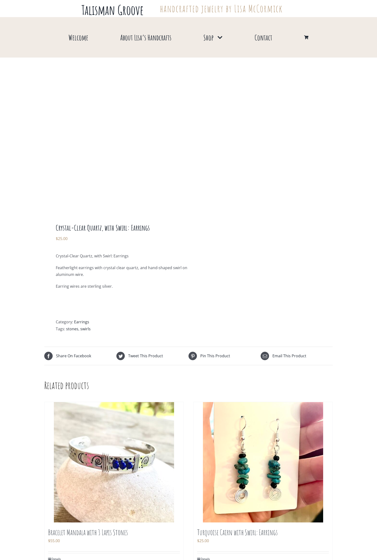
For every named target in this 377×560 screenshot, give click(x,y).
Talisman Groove (113, 10)
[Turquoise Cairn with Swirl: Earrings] (263, 462)
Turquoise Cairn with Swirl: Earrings (237, 532)
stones (72, 329)
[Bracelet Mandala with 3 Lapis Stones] (113, 462)
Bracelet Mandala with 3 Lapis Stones (88, 532)
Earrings (81, 322)
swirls (85, 329)
